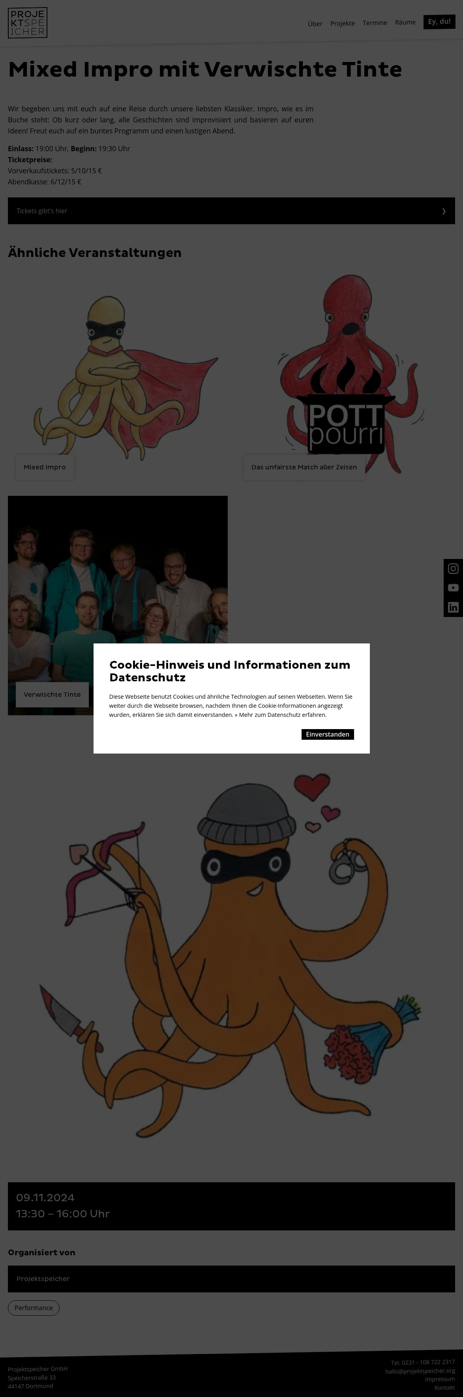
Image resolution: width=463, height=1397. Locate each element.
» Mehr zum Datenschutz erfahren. (281, 714)
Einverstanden (327, 734)
